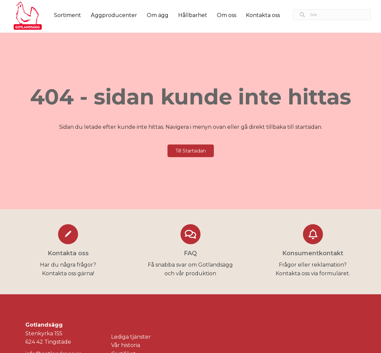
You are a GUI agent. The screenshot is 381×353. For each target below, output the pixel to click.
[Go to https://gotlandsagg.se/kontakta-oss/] (68, 252)
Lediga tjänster (131, 337)
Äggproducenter (114, 15)
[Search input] (332, 14)
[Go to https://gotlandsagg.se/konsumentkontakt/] (312, 252)
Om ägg (157, 15)
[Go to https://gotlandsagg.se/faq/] (190, 252)
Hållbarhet (192, 15)
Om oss (226, 15)
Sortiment (67, 15)
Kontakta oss (263, 15)
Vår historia (125, 345)
